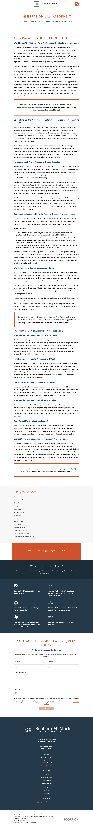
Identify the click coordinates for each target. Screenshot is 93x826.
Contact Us (46, 793)
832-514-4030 (46, 749)
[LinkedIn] (42, 802)
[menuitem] (46, 496)
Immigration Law (46, 777)
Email (49, 667)
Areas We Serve (46, 780)
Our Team (46, 774)
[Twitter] (55, 802)
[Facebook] (51, 802)
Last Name (51, 661)
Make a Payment (46, 783)
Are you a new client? (20, 672)
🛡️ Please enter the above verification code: (26, 693)
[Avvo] (47, 802)
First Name (17, 661)
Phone (16, 667)
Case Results (47, 790)
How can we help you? (20, 678)
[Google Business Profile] (38, 802)
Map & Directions (46, 765)
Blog (46, 787)
